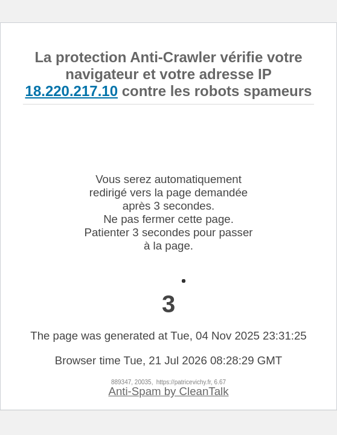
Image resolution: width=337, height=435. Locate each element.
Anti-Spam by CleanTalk (168, 391)
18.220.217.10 (71, 91)
